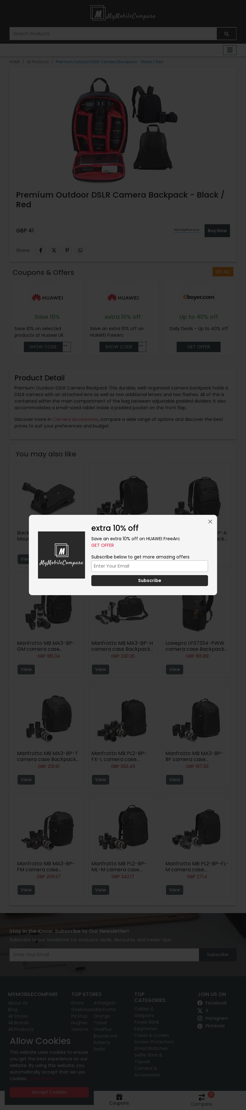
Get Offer (102, 545)
